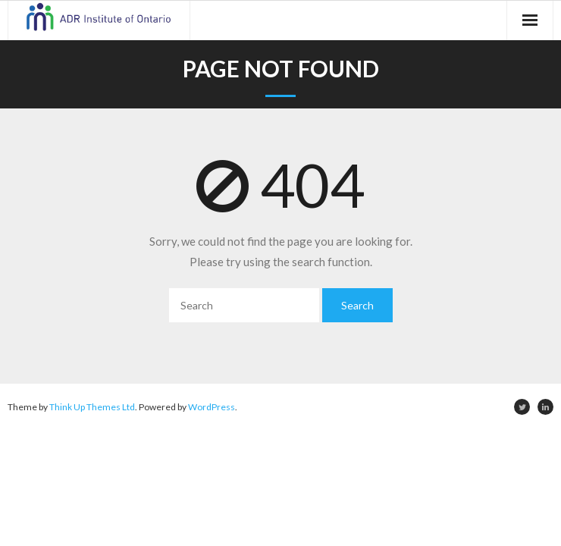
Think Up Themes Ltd (92, 407)
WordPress (211, 407)
